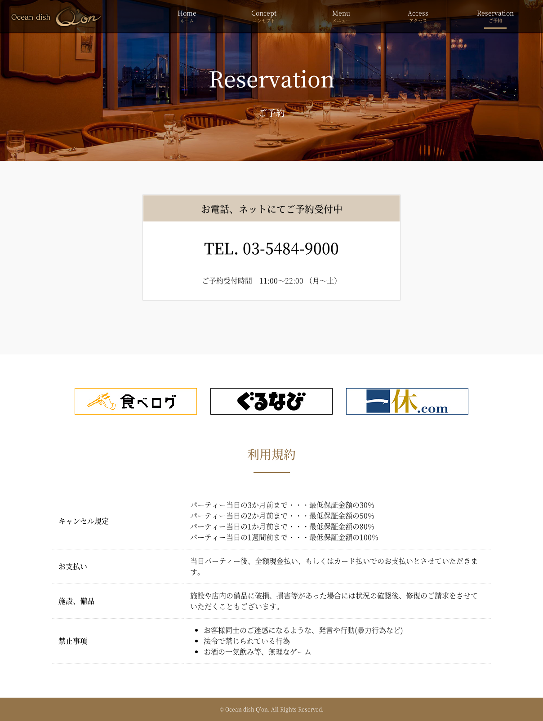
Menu (341, 16)
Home (187, 16)
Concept (263, 16)
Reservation (495, 16)
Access (418, 16)
